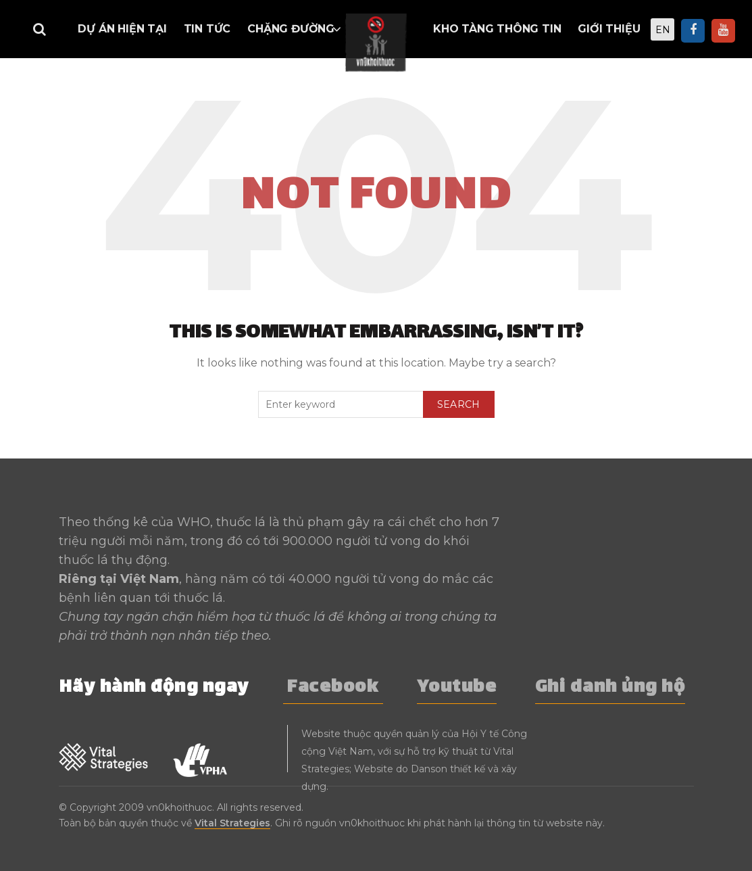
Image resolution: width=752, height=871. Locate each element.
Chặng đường (290, 28)
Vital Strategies (232, 823)
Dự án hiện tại (122, 28)
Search (458, 404)
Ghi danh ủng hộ (610, 688)
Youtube (457, 688)
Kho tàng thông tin (497, 28)
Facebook (333, 688)
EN (662, 30)
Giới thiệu (609, 28)
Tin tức (207, 28)
